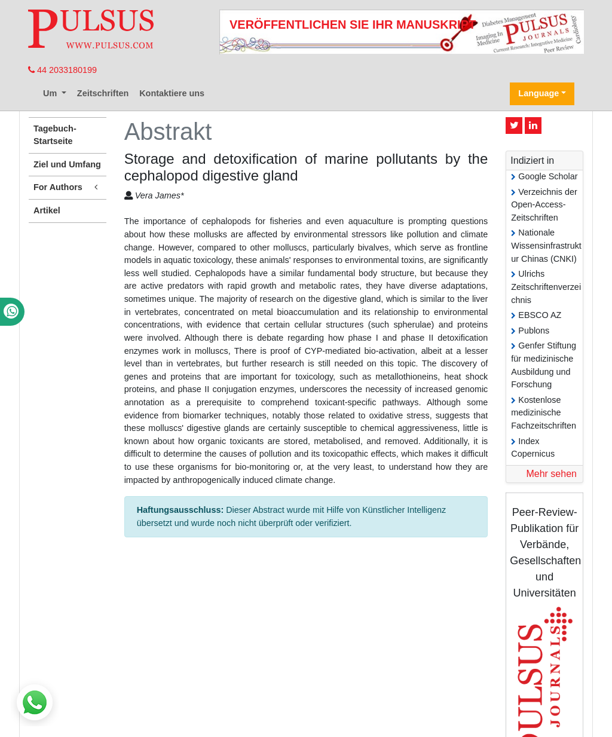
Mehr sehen (551, 474)
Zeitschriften (102, 93)
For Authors (67, 187)
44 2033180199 (62, 70)
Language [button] (538, 93)
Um (51, 93)
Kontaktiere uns (171, 93)
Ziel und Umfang (67, 164)
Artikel (46, 210)
